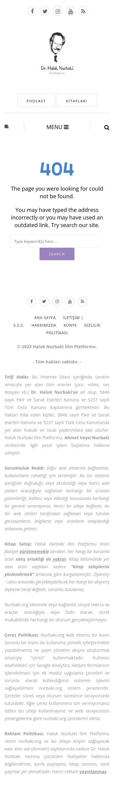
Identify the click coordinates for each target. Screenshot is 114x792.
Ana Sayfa (45, 317)
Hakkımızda (44, 325)
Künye (70, 325)
